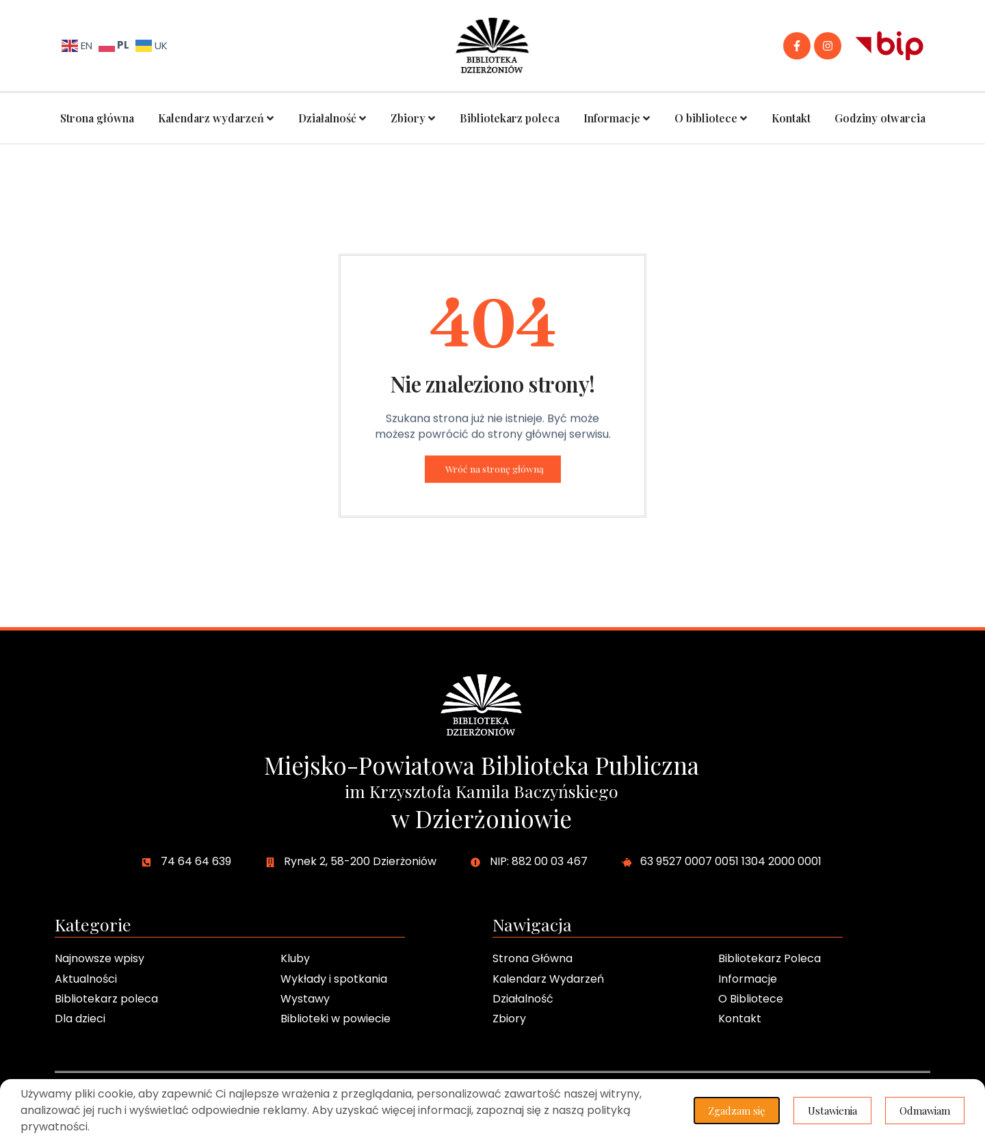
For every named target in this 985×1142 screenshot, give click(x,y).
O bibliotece (711, 118)
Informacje (617, 118)
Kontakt (791, 118)
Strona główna (97, 118)
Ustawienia (831, 1110)
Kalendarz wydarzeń (216, 118)
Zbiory (413, 118)
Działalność (332, 118)
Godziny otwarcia (880, 118)
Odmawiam (924, 1110)
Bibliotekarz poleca (510, 118)
